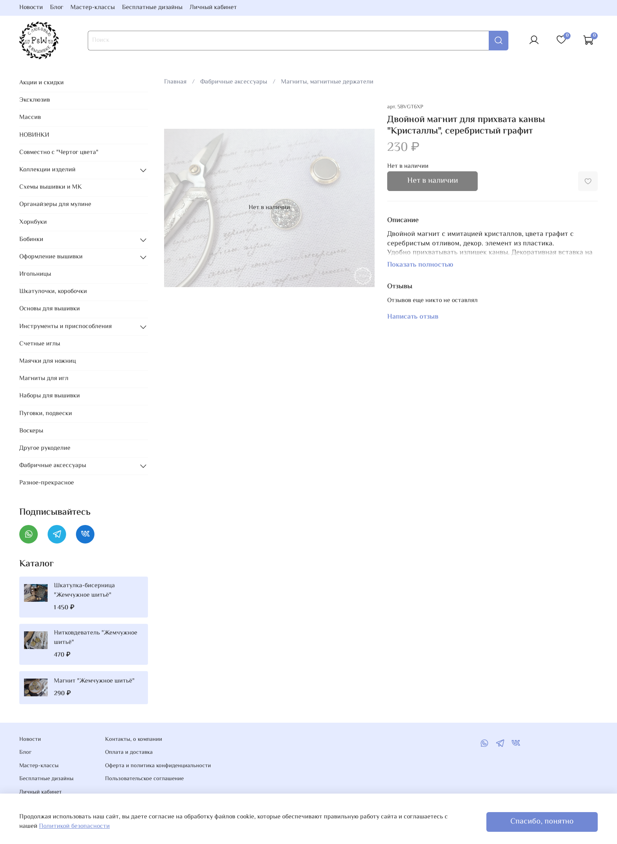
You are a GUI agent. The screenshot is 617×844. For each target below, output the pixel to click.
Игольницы (35, 274)
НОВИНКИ (34, 135)
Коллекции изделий (47, 170)
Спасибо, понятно (542, 822)
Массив (30, 117)
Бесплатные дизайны (152, 8)
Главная (175, 82)
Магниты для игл (43, 379)
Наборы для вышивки (49, 396)
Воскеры (31, 431)
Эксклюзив (34, 100)
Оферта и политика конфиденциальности (158, 766)
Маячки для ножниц (47, 361)
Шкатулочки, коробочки (53, 292)
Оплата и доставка (129, 752)
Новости (31, 8)
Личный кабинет (213, 8)
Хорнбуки (33, 222)
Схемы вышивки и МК (50, 187)
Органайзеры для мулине (55, 205)
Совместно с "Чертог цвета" (58, 153)
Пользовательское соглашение (144, 779)
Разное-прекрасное (46, 483)
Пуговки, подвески (45, 414)
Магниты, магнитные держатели (327, 82)
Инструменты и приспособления (65, 327)
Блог (56, 8)
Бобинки (31, 240)
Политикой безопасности (74, 826)
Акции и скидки (41, 83)
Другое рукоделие (44, 448)
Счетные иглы (39, 344)
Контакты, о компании (133, 739)
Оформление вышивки (51, 257)
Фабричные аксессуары (233, 82)
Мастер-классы (92, 8)
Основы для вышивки (49, 309)
